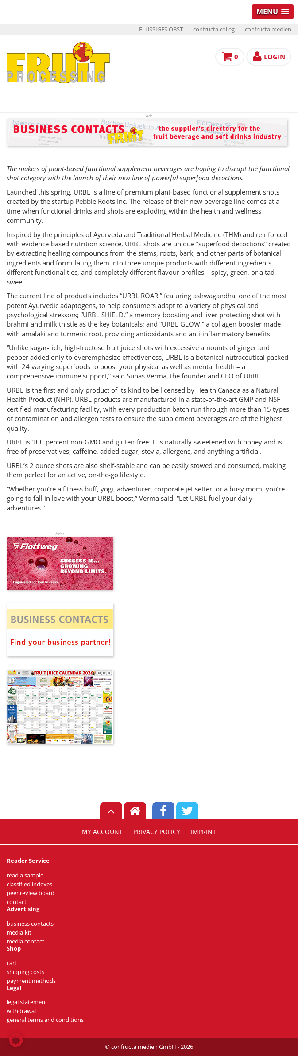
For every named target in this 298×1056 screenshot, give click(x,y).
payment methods (31, 981)
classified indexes (29, 884)
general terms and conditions (45, 1020)
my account (102, 832)
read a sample (25, 875)
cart (12, 963)
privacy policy (156, 832)
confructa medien (268, 29)
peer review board (30, 893)
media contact (25, 941)
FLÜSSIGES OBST (161, 29)
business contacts (30, 923)
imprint (203, 832)
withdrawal (21, 1011)
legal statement (27, 1002)
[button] (16, 1040)
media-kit (19, 932)
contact (17, 902)
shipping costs (25, 972)
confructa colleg (214, 29)
